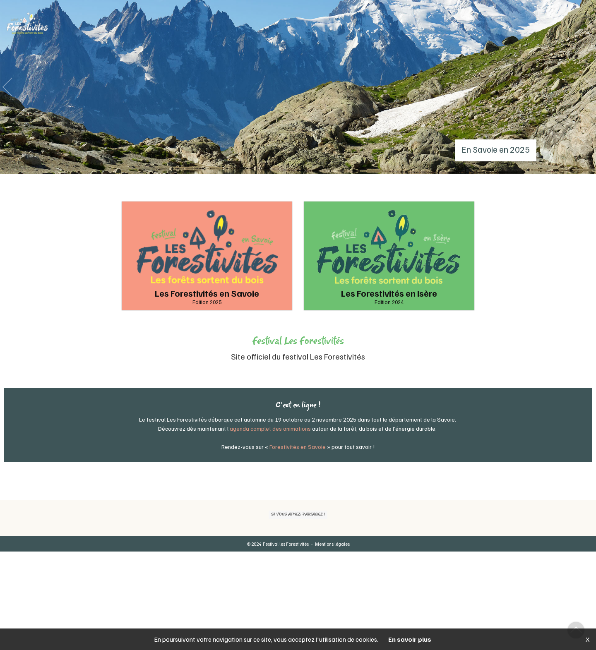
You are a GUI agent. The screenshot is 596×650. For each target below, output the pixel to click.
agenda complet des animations (270, 428)
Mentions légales (332, 544)
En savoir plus (409, 639)
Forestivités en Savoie (297, 446)
